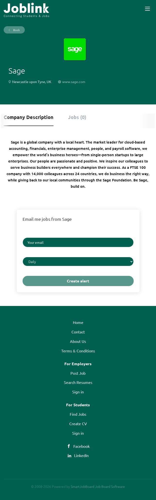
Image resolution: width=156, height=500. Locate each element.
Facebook (81, 446)
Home (78, 322)
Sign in (78, 391)
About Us (78, 341)
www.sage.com (73, 81)
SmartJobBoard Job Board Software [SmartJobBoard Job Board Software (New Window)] (98, 486)
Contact (78, 331)
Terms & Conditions (78, 350)
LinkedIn (81, 455)
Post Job (78, 373)
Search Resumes (78, 382)
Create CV (78, 423)
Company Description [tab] (28, 117)
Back (16, 30)
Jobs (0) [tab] (77, 117)
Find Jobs (78, 414)
